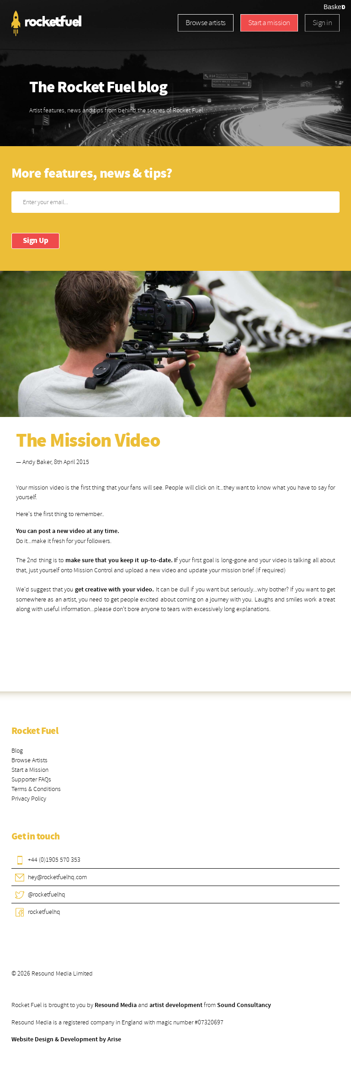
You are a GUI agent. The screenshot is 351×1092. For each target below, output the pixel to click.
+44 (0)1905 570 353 (54, 860)
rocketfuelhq (44, 912)
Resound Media (116, 1005)
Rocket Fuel (34, 731)
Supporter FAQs (31, 779)
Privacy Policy (28, 798)
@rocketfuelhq (46, 894)
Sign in (322, 22)
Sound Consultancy (244, 1005)
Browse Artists (29, 760)
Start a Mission (29, 770)
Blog (17, 750)
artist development (175, 1005)
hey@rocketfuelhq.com (57, 877)
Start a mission (269, 22)
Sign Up (35, 240)
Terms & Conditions (36, 789)
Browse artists (206, 22)
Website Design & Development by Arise (66, 1039)
